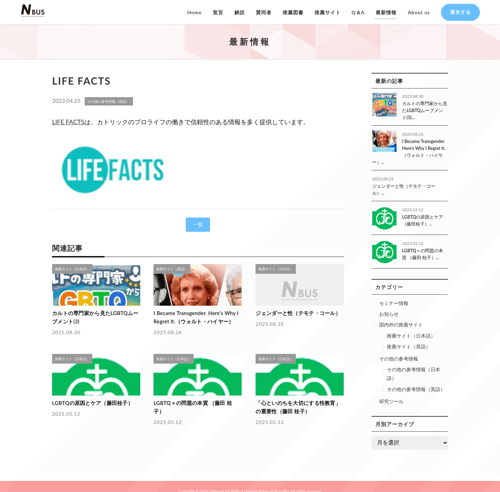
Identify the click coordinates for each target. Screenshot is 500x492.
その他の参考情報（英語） (416, 379)
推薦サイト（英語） (409, 337)
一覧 (198, 224)
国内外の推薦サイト (401, 315)
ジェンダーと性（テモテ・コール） (294, 313)
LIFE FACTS (68, 122)
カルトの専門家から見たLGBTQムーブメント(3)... (423, 110)
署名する (460, 12)
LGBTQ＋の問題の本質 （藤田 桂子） (194, 401)
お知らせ (389, 304)
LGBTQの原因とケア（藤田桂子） (89, 401)
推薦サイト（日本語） (411, 326)
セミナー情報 (393, 293)
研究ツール (391, 392)
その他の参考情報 (398, 349)
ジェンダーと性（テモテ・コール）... (407, 183)
